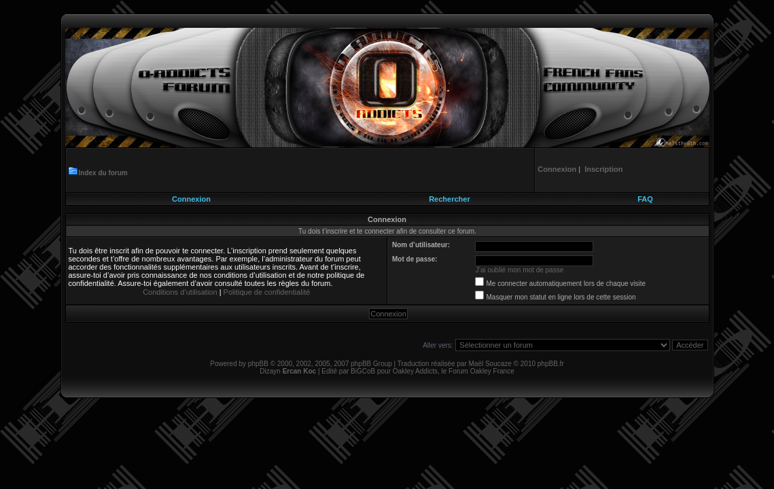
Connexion (191, 199)
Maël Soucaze (489, 363)
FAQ (645, 199)
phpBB (258, 363)
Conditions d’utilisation (180, 292)
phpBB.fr (551, 363)
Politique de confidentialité (267, 292)
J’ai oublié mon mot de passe (520, 270)
